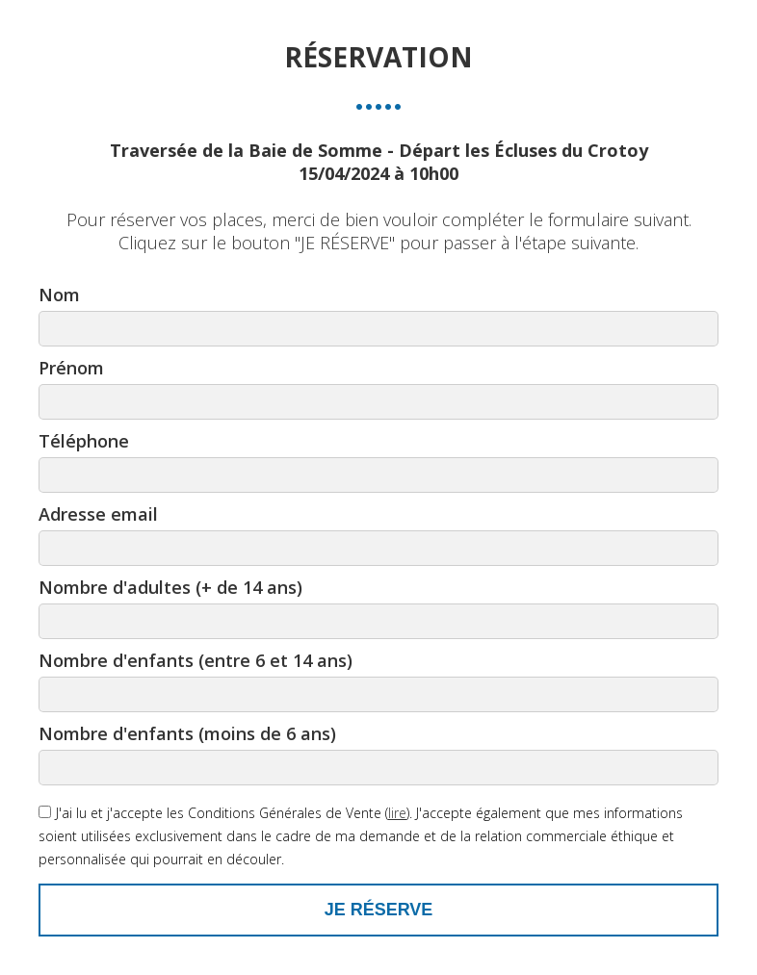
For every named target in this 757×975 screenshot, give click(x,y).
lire (397, 813)
